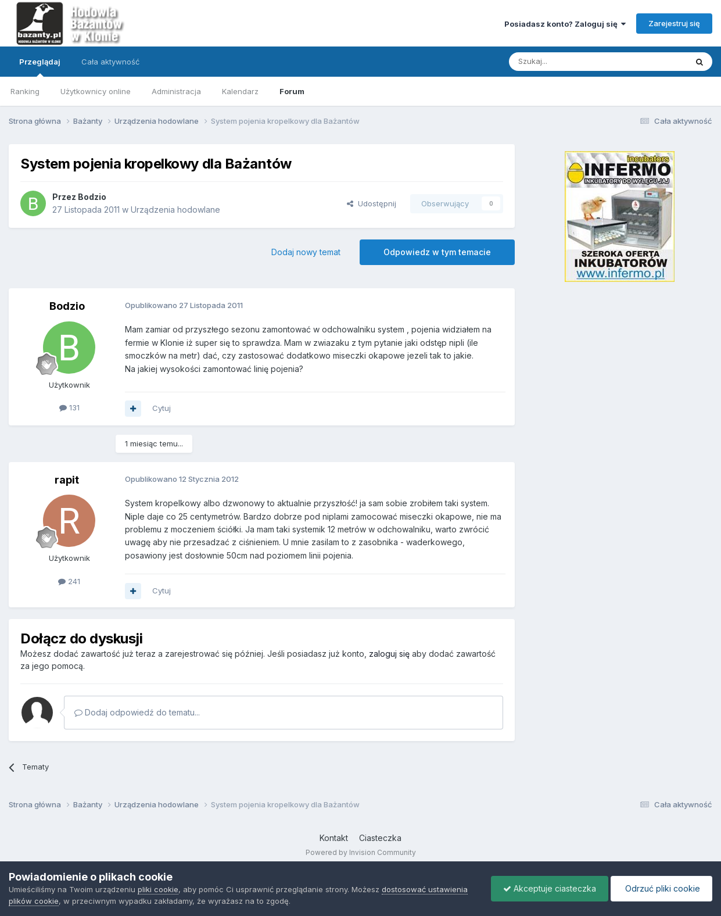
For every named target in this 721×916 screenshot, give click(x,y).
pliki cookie (158, 889)
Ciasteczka (380, 838)
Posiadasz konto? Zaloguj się (565, 23)
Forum (291, 91)
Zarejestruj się (674, 23)
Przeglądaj (39, 67)
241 (69, 581)
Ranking (25, 91)
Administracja (176, 91)
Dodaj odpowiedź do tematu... (137, 712)
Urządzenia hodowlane (175, 209)
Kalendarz (240, 91)
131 (69, 407)
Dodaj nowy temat (305, 252)
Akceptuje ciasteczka (549, 888)
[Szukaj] (569, 61)
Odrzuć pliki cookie (661, 888)
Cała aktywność (110, 61)
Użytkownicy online (95, 91)
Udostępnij (371, 203)
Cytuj (161, 408)
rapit (67, 480)
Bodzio (92, 197)
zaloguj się (389, 654)
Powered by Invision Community (361, 852)
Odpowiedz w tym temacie (437, 252)
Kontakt (334, 838)
